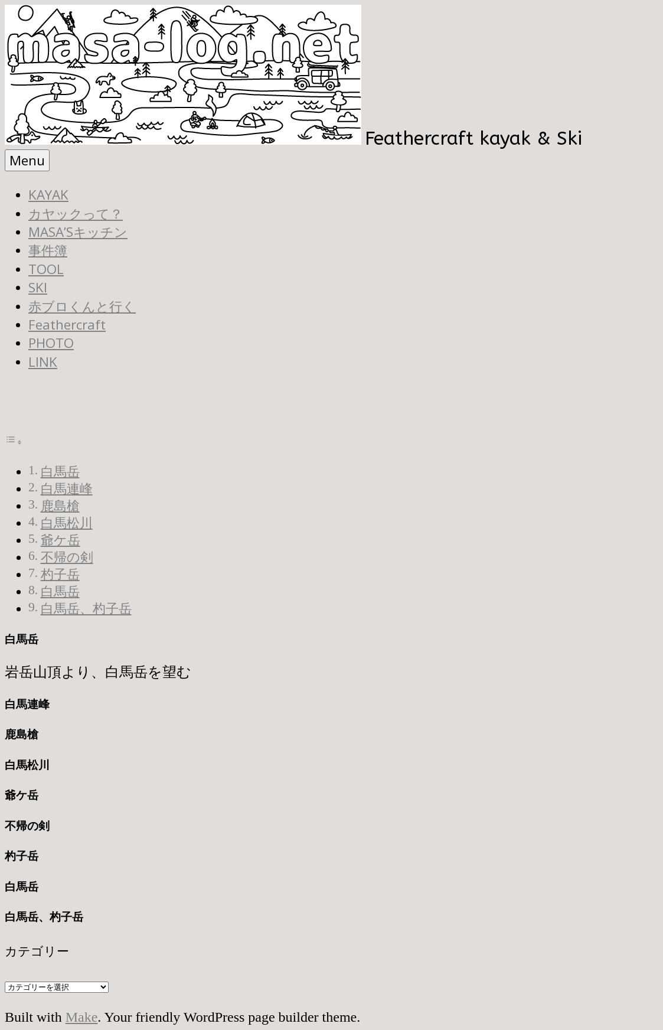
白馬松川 (67, 523)
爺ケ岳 (60, 540)
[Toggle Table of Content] (13, 440)
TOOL (46, 269)
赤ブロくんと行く (82, 306)
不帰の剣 (67, 557)
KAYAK (48, 194)
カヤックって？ (75, 213)
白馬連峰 (67, 489)
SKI (37, 287)
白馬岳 (60, 472)
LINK (42, 362)
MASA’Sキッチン (78, 232)
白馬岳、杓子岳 (86, 609)
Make (82, 1017)
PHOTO (51, 343)
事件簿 (47, 250)
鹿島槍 (60, 506)
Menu (27, 160)
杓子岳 (60, 575)
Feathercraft (67, 324)
